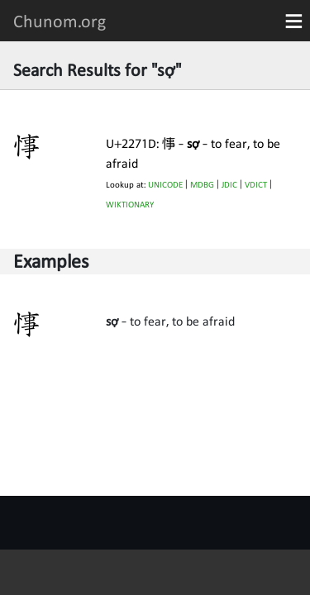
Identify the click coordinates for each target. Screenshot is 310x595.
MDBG (202, 184)
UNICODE (165, 184)
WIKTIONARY (130, 204)
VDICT (256, 184)
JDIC (229, 184)
